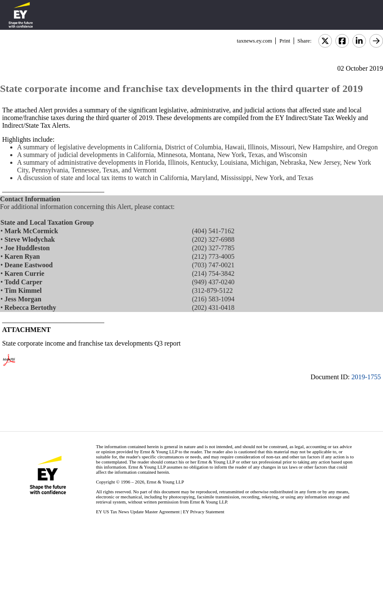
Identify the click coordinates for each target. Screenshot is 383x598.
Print (284, 40)
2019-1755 (366, 377)
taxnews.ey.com (254, 40)
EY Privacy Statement (203, 511)
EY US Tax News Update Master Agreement (138, 511)
